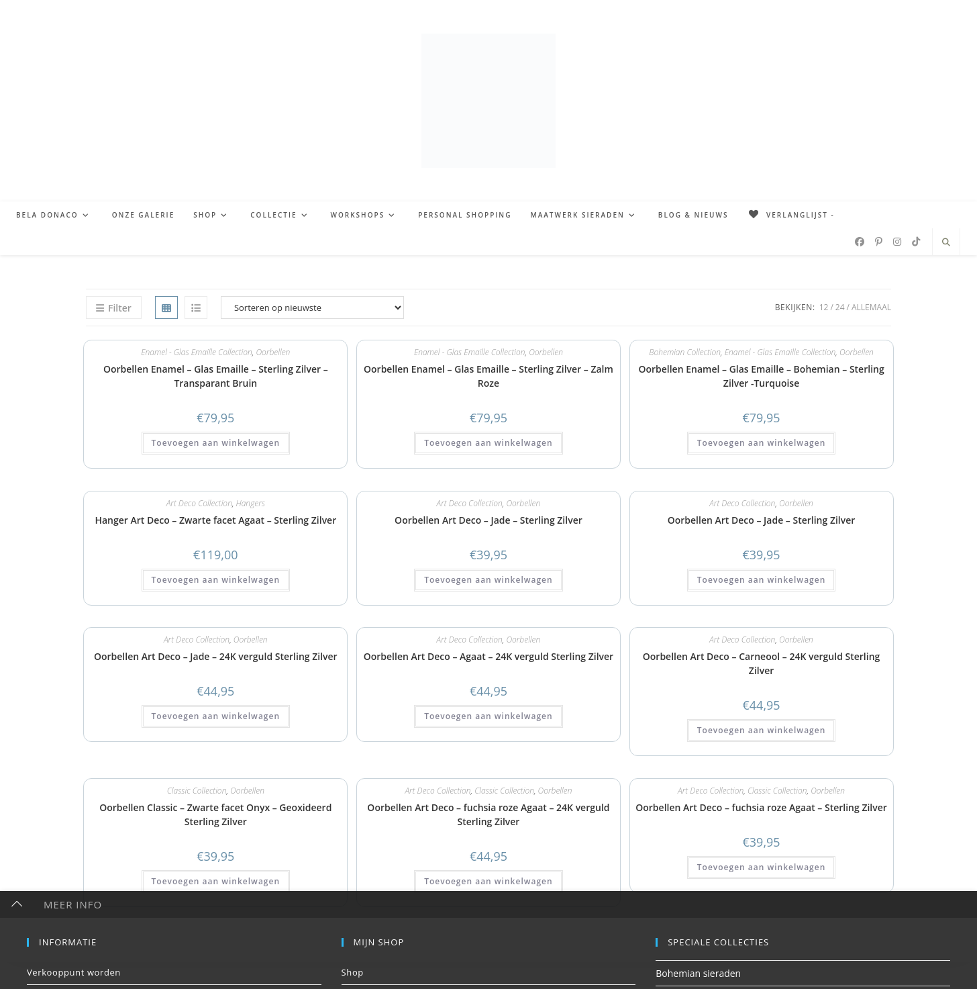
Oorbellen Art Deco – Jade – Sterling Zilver (488, 520)
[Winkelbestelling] (312, 307)
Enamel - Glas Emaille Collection (196, 352)
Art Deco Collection (199, 503)
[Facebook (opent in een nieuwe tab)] (860, 241)
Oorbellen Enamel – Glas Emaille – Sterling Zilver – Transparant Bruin (215, 376)
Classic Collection (197, 790)
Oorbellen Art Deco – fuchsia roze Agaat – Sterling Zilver (761, 807)
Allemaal (871, 307)
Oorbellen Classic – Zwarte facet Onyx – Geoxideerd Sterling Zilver (215, 814)
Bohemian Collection (685, 352)
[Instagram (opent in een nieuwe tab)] (897, 241)
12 (824, 307)
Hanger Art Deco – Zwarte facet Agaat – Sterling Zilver (215, 520)
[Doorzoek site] (946, 242)
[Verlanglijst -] (790, 214)
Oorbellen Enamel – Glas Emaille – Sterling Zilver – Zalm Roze (488, 376)
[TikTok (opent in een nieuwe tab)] (916, 241)
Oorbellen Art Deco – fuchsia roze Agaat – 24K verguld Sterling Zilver (488, 814)
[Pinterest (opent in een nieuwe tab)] (879, 241)
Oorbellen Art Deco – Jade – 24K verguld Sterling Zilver (216, 656)
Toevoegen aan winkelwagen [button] (216, 443)
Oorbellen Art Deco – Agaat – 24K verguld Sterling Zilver (488, 656)
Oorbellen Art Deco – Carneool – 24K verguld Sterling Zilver (761, 663)
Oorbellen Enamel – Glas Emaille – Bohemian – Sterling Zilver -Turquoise (761, 376)
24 (840, 307)
